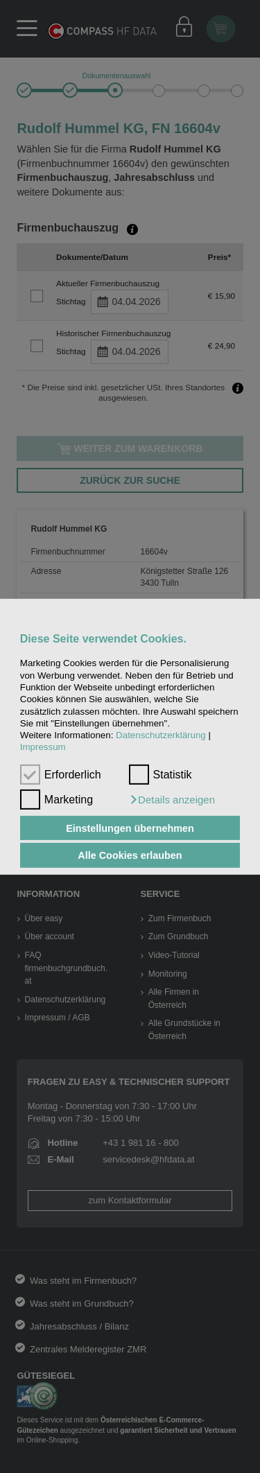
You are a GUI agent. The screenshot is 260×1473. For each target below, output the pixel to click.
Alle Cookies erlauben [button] (130, 855)
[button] (172, 799)
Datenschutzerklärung (161, 735)
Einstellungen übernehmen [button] (130, 827)
